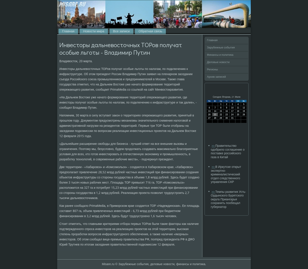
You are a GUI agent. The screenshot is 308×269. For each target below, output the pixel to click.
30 (226, 118)
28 (215, 118)
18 (238, 111)
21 (215, 114)
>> (213, 146)
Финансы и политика (220, 55)
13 (209, 111)
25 (238, 114)
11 (238, 108)
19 (244, 111)
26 (244, 114)
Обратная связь (150, 31)
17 (232, 111)
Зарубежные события (221, 47)
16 (226, 111)
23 (226, 114)
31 (232, 118)
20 (209, 114)
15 (221, 111)
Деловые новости (218, 62)
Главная (68, 31)
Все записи (121, 31)
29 (221, 118)
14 (215, 111)
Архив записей (216, 76)
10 (232, 108)
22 (221, 114)
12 (244, 108)
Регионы (212, 69)
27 (209, 118)
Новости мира (93, 31)
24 (232, 114)
